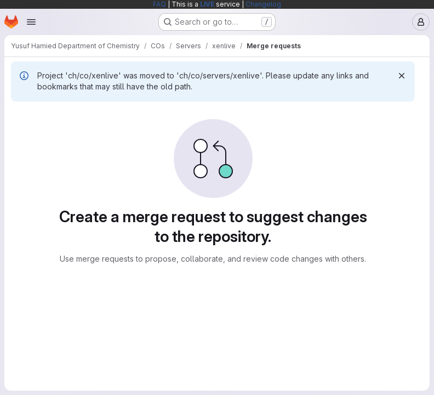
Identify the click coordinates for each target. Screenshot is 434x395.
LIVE (207, 4)
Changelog (263, 4)
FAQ (159, 4)
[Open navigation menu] (31, 22)
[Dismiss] (401, 75)
